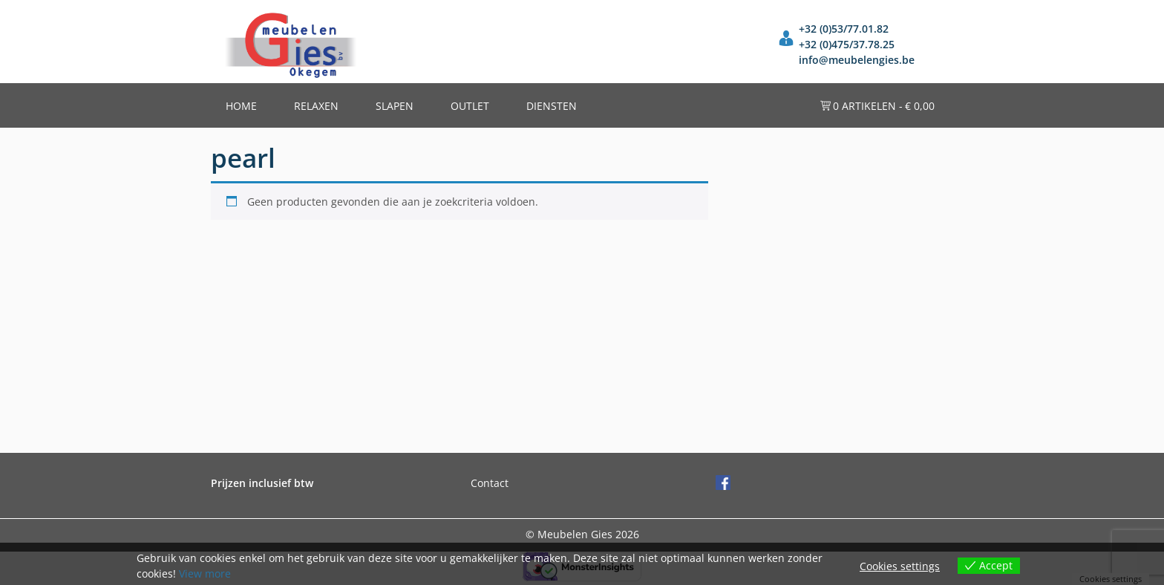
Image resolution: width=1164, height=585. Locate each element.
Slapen (394, 106)
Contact (490, 483)
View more (205, 573)
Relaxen (316, 106)
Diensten (551, 106)
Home (241, 106)
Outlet (470, 106)
